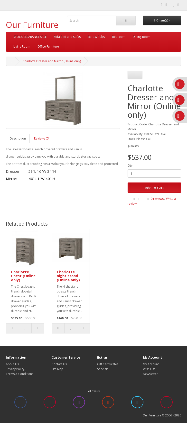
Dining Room (141, 37)
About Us (12, 364)
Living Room (21, 46)
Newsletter (150, 374)
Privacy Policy (15, 369)
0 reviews (157, 199)
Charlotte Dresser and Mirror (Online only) (52, 61)
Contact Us (59, 364)
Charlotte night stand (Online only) (68, 275)
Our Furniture (32, 24)
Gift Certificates (107, 364)
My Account (151, 364)
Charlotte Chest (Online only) (23, 275)
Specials (102, 369)
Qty (130, 165)
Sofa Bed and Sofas (67, 37)
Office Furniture (48, 46)
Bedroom (118, 37)
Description (18, 138)
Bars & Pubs (96, 37)
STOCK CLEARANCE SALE (30, 37)
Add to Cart (154, 187)
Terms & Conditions (19, 374)
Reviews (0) (41, 138)
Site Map (57, 369)
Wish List (149, 369)
